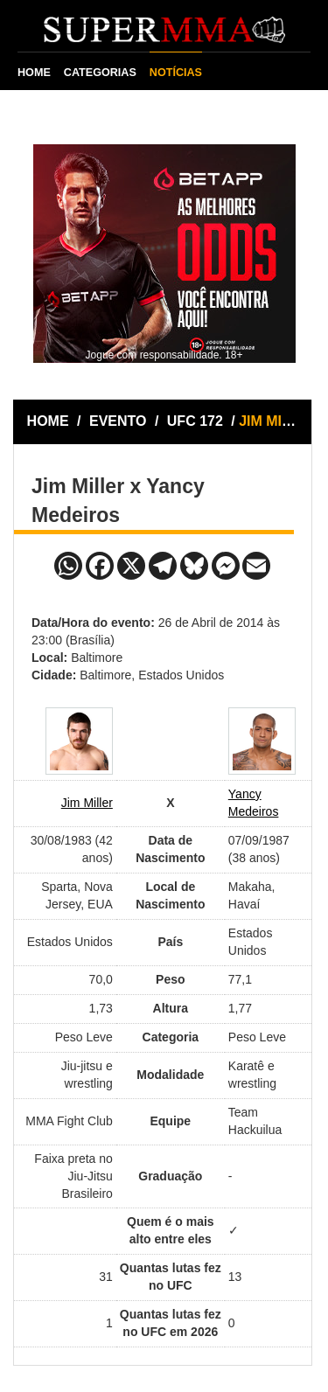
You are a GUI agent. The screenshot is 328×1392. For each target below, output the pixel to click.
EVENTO (118, 421)
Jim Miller (87, 803)
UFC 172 (197, 421)
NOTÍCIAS (176, 72)
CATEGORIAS (100, 72)
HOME (34, 72)
